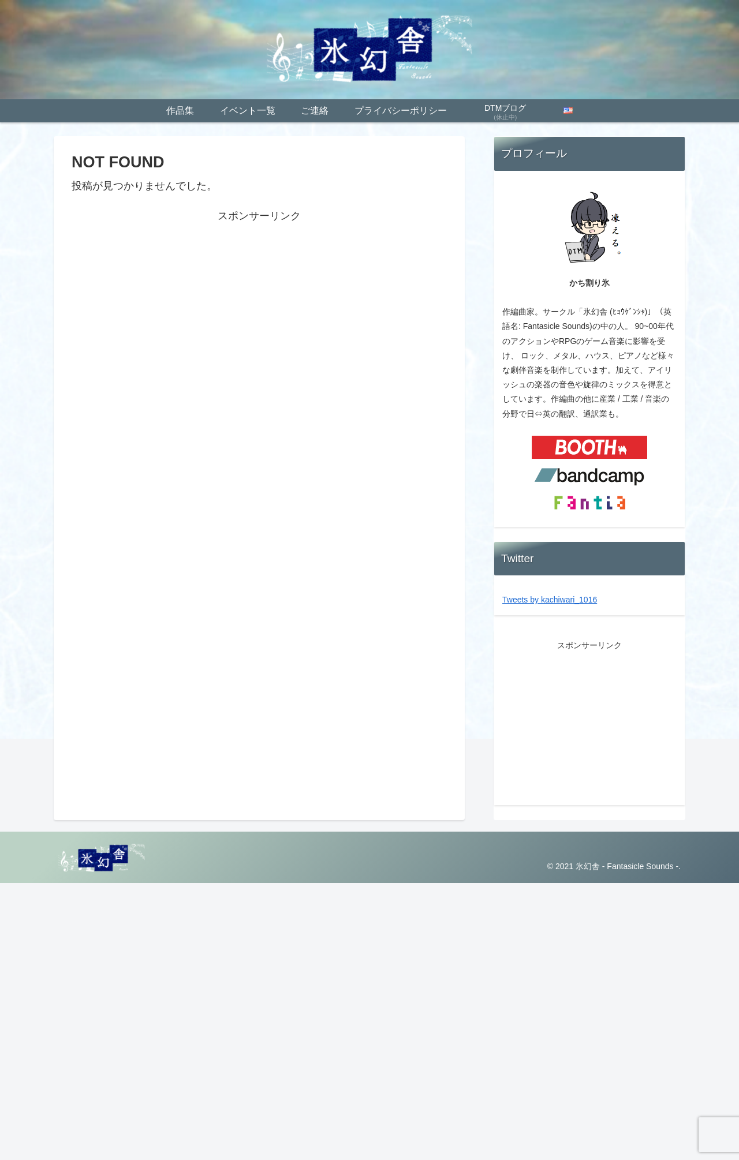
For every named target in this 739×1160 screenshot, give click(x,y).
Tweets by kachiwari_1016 (549, 599)
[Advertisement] (259, 306)
